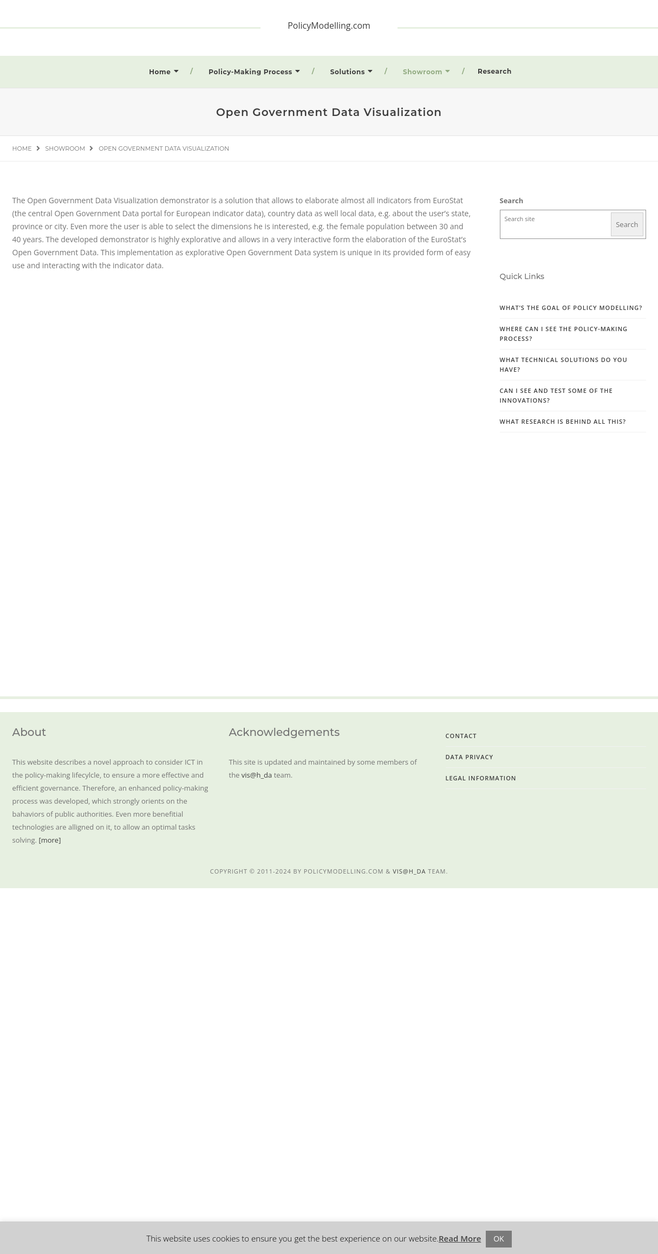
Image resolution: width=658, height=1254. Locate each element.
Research (495, 71)
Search (512, 200)
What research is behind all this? (563, 421)
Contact (461, 736)
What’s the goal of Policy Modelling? (571, 307)
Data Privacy (469, 757)
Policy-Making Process (250, 72)
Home (160, 72)
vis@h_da (257, 775)
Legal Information (481, 778)
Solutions (347, 72)
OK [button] (498, 1238)
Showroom (422, 72)
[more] (49, 840)
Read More (460, 1238)
